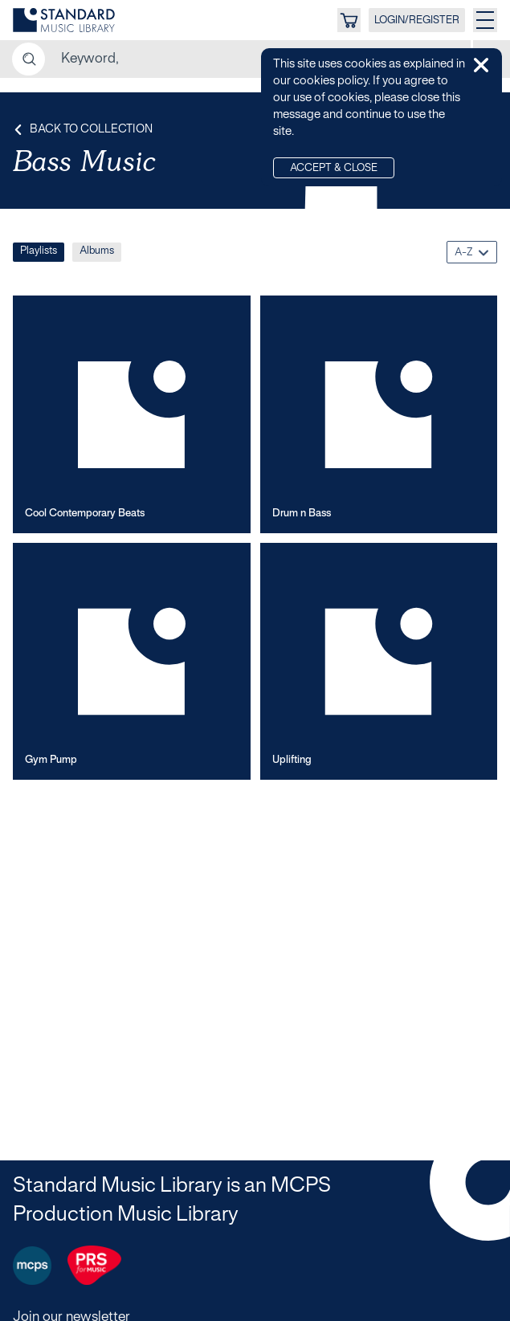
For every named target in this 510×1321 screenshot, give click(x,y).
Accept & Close (333, 168)
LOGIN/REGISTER (416, 21)
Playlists (38, 251)
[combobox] (472, 252)
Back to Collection (83, 129)
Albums (97, 251)
